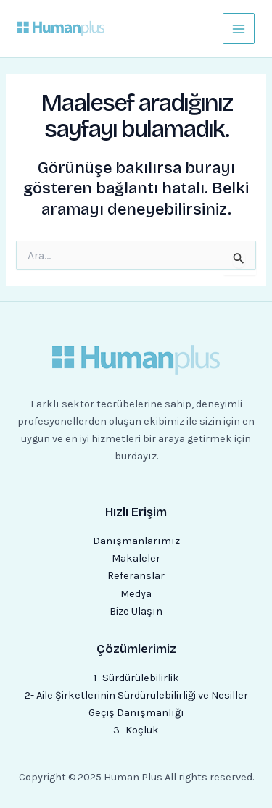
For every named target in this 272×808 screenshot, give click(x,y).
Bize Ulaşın (136, 611)
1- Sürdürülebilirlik (136, 678)
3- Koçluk (136, 730)
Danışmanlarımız (136, 541)
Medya (136, 594)
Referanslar (136, 576)
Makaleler (136, 558)
